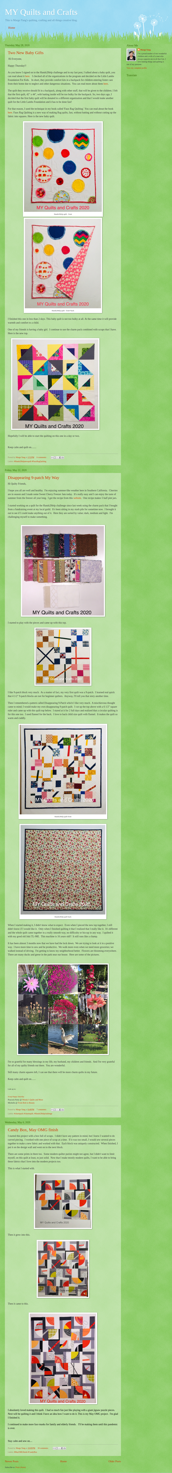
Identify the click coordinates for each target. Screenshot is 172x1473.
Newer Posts (11, 1461)
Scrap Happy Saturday (16, 1097)
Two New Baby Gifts (25, 52)
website (77, 498)
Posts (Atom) (21, 1467)
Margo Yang (145, 50)
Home (11, 27)
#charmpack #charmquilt (23, 1114)
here (27, 76)
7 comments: (42, 1110)
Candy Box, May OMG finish (33, 1129)
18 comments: (43, 1448)
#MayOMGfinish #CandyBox (25, 1452)
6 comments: (42, 457)
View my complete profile (137, 68)
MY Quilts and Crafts (41, 12)
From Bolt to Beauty (26, 1103)
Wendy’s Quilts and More (32, 1100)
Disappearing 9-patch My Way (33, 477)
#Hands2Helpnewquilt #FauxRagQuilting (30, 461)
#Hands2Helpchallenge (43, 1114)
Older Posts (114, 1461)
